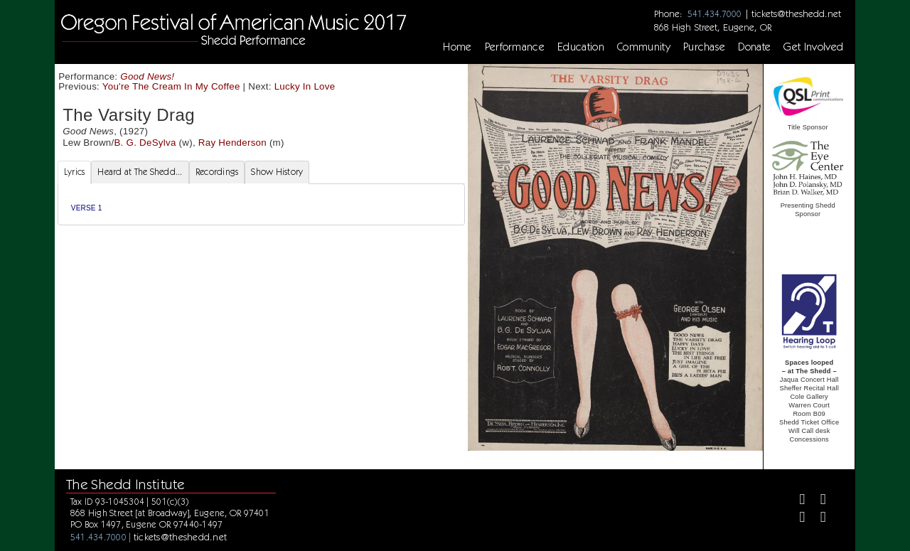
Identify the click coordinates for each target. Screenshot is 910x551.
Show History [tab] (277, 171)
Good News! (147, 76)
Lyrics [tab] (74, 171)
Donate (754, 47)
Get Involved (813, 47)
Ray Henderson (232, 142)
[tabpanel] (261, 204)
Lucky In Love (305, 86)
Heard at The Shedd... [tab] (139, 171)
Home (457, 47)
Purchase (704, 47)
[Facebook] (796, 501)
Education (580, 47)
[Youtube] (817, 519)
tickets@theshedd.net (796, 13)
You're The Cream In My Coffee (171, 86)
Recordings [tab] (217, 171)
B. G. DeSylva (145, 142)
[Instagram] (796, 519)
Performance (515, 47)
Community (643, 47)
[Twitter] (817, 501)
